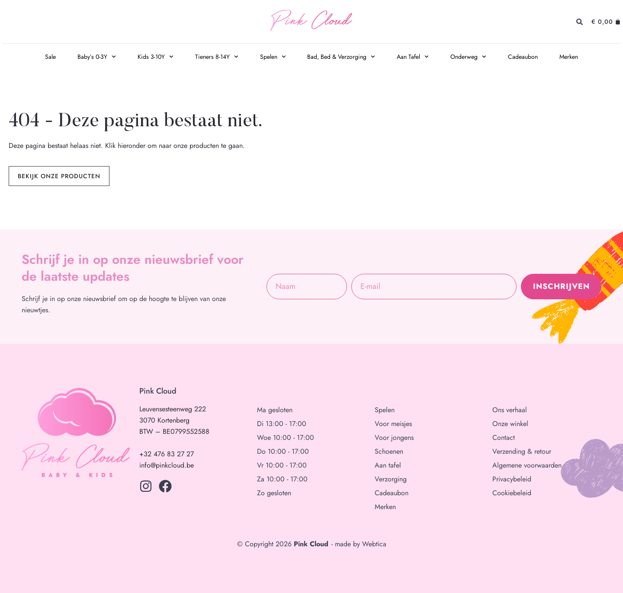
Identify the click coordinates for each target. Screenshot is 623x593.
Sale (50, 56)
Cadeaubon (523, 56)
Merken (568, 56)
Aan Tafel (413, 56)
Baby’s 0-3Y (96, 56)
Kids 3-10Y (155, 56)
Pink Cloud (310, 22)
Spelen (273, 56)
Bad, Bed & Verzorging (341, 56)
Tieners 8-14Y (216, 56)
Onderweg (468, 56)
